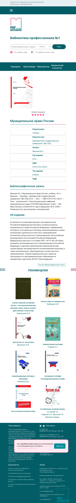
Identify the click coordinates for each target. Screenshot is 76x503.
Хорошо (59, 446)
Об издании (17, 214)
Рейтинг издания (38, 113)
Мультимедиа (29, 66)
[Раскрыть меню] (11, 10)
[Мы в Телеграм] (44, 425)
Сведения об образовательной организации (27, 2)
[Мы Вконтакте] (40, 425)
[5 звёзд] (38, 114)
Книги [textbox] (42, 46)
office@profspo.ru (46, 454)
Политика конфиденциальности (19, 475)
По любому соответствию (44, 52)
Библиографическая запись (27, 185)
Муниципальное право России (32, 120)
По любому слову (21, 52)
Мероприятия (43, 66)
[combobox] (45, 46)
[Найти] (59, 46)
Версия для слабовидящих (21, 4)
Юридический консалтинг (57, 66)
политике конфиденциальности (34, 447)
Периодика (15, 66)
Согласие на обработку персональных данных (21, 484)
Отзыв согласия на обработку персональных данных (18, 468)
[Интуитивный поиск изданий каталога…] (24, 46)
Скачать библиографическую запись (51, 264)
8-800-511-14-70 (46, 430)
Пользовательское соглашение (19, 472)
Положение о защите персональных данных (21, 479)
